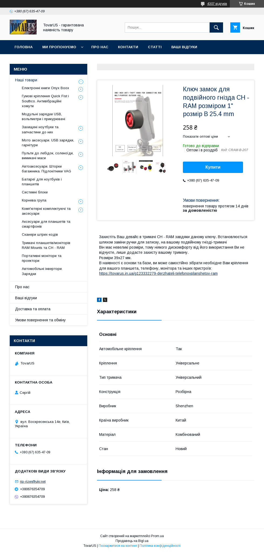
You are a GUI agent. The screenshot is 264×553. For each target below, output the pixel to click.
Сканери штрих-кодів (40, 234)
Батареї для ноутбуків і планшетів (42, 181)
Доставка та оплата (32, 309)
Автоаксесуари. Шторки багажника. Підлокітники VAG (46, 168)
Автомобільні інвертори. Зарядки (42, 271)
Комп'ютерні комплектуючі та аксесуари (46, 211)
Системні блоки (35, 192)
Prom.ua (157, 536)
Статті (155, 47)
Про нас (99, 47)
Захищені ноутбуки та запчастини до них (40, 129)
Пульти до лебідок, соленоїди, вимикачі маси (48, 155)
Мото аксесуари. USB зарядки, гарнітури (48, 142)
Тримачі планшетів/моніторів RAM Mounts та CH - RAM (46, 245)
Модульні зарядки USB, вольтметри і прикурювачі (43, 116)
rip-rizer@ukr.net (33, 481)
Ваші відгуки (184, 47)
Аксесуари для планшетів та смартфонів (46, 224)
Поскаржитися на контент (118, 546)
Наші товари (26, 80)
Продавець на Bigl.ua (132, 541)
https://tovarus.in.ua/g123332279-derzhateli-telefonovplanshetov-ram (158, 273)
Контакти (128, 47)
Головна (24, 47)
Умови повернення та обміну (40, 320)
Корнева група (34, 200)
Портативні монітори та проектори (41, 258)
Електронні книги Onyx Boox (45, 88)
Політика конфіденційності (160, 546)
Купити (213, 167)
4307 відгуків (217, 4)
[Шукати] (216, 27)
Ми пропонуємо (59, 47)
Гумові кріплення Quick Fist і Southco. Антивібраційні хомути (45, 101)
